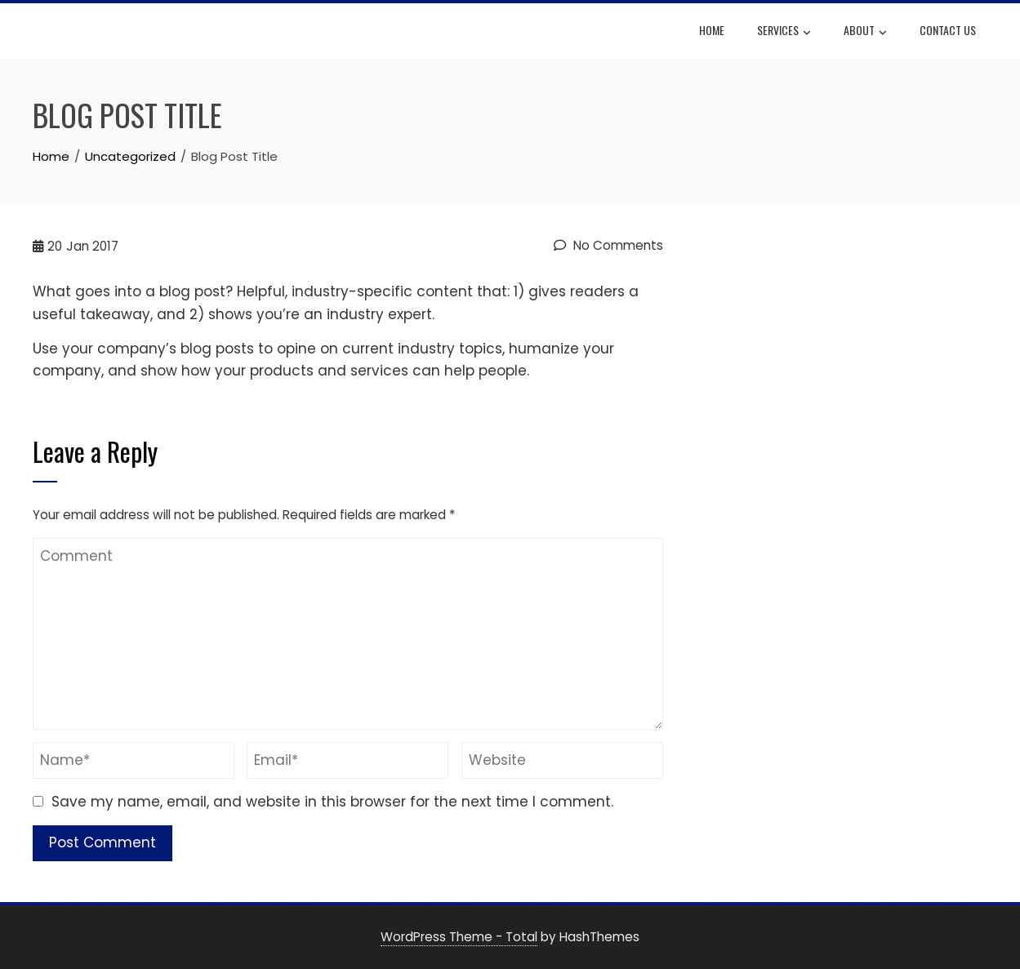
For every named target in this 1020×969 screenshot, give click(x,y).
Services (784, 32)
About (865, 32)
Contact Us (948, 29)
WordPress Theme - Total (459, 936)
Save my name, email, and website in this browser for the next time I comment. (332, 801)
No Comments (608, 245)
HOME (711, 29)
